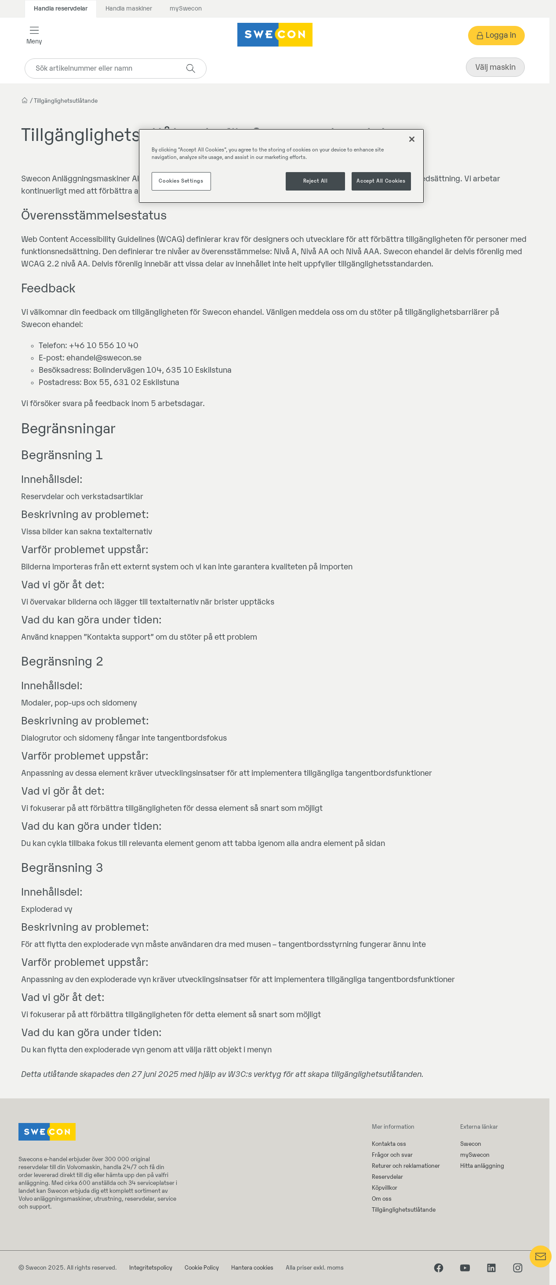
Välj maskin (495, 67)
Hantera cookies (252, 1267)
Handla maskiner (128, 8)
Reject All (315, 181)
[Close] (412, 139)
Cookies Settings (181, 181)
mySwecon (186, 8)
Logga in (501, 35)
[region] (281, 166)
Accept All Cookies (380, 181)
